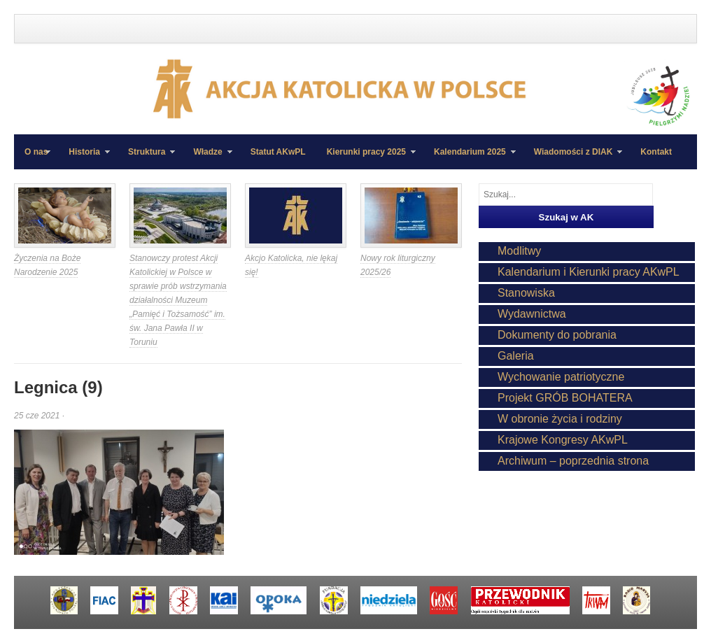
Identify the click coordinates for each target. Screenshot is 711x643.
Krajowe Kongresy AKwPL (563, 440)
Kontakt (656, 152)
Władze (207, 158)
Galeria (516, 356)
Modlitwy (519, 251)
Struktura (146, 158)
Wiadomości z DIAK (573, 158)
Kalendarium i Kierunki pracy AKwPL (589, 272)
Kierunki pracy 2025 (366, 158)
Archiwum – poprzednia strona (573, 461)
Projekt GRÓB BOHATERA (565, 398)
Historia (84, 158)
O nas (36, 152)
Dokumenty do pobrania (557, 335)
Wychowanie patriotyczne (561, 377)
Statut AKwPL (278, 152)
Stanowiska (526, 293)
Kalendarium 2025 (469, 158)
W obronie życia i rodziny (560, 419)
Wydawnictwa (532, 314)
